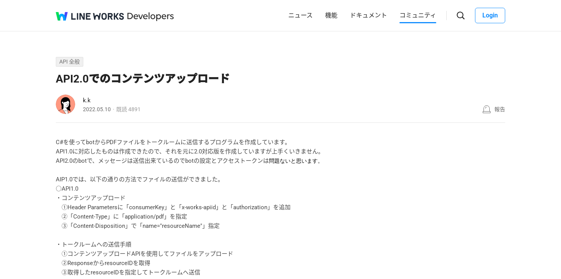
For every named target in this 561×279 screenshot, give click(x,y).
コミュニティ (417, 15)
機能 (331, 15)
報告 (499, 109)
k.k (87, 100)
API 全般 (69, 62)
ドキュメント (368, 15)
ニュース (300, 15)
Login (490, 15)
